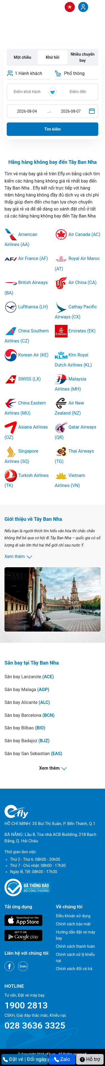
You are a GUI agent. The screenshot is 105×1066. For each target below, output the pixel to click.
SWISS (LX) (22, 379)
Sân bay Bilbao (24, 728)
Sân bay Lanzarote (29, 676)
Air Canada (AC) (78, 234)
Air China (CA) (76, 282)
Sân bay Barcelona (29, 715)
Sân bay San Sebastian (33, 753)
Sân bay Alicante (27, 702)
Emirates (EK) (75, 331)
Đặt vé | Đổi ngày (24, 1059)
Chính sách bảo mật (73, 924)
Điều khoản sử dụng (73, 916)
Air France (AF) (26, 258)
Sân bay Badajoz (27, 740)
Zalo (62, 1059)
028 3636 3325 (34, 1025)
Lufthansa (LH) (26, 306)
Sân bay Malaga (26, 689)
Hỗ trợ (90, 1059)
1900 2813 (26, 1005)
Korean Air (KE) (26, 355)
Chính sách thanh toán (75, 946)
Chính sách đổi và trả (74, 968)
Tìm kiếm (52, 129)
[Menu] (95, 6)
